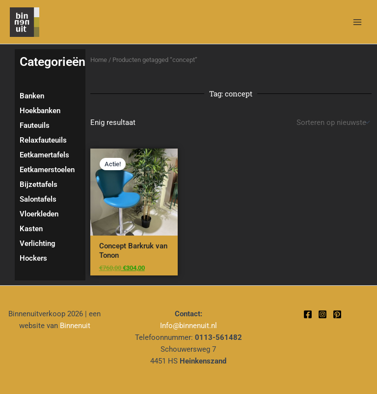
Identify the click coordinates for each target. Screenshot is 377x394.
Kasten (31, 228)
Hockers (33, 258)
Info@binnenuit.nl (188, 325)
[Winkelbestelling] (332, 123)
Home (98, 59)
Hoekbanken (40, 110)
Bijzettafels (38, 184)
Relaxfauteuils (43, 140)
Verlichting (37, 243)
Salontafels (38, 199)
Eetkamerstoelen (47, 169)
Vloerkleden (39, 214)
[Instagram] (322, 314)
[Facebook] (307, 314)
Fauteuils (35, 125)
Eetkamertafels (44, 155)
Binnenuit (75, 325)
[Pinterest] (337, 314)
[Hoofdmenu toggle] (357, 21)
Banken (32, 95)
